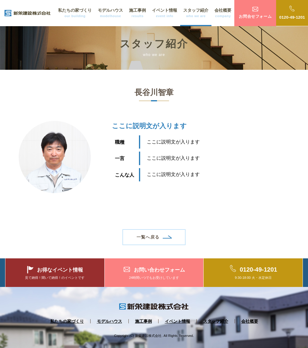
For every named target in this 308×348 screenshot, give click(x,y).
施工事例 (137, 13)
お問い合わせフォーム (159, 270)
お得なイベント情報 (60, 270)
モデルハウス (110, 13)
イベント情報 (164, 13)
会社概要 (222, 13)
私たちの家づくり (75, 13)
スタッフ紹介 (195, 13)
